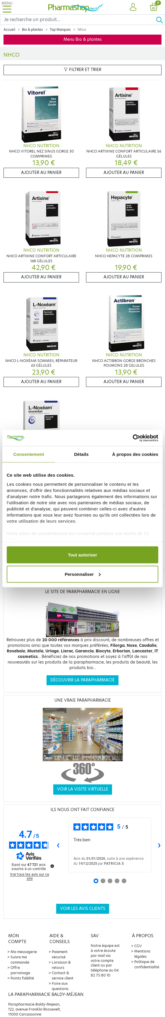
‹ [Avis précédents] (58, 845)
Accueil (9, 29)
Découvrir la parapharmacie (82, 680)
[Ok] (160, 19)
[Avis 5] (124, 881)
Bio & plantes (32, 29)
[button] (133, 7)
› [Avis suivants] (159, 845)
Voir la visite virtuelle (82, 789)
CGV (138, 945)
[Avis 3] (110, 881)
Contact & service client (62, 975)
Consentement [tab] (28, 454)
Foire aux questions (60, 986)
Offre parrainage (20, 970)
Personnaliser (83, 573)
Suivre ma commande (20, 960)
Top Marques (60, 29)
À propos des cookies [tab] (135, 454)
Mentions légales (142, 954)
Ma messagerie (24, 951)
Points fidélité (22, 978)
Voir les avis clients (82, 908)
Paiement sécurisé (60, 954)
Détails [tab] (81, 454)
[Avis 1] (96, 881)
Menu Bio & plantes (82, 39)
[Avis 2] (103, 881)
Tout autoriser (82, 554)
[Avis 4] (117, 881)
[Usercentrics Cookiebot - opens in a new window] (132, 438)
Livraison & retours (61, 965)
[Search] (78, 19)
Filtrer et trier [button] (82, 69)
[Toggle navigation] (7, 7)
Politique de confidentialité (146, 964)
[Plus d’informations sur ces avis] (51, 865)
